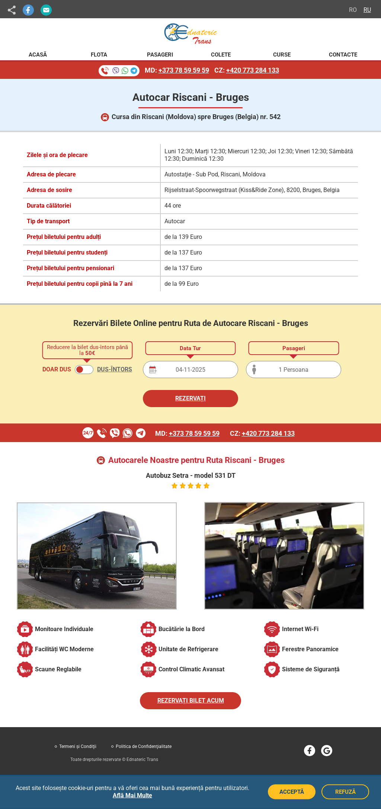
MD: (177, 70)
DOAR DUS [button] (56, 369)
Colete (221, 54)
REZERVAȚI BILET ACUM (190, 700)
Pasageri (160, 54)
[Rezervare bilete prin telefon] (119, 70)
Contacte (343, 54)
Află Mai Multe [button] (132, 795)
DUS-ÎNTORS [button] (114, 369)
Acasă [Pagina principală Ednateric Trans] (38, 54)
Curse (282, 54)
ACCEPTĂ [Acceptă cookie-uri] (291, 792)
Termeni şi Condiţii (77, 746)
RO (353, 9)
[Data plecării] (190, 369)
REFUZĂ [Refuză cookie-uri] (345, 792)
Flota (99, 54)
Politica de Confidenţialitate (144, 746)
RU (367, 9)
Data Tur (190, 348)
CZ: (246, 70)
